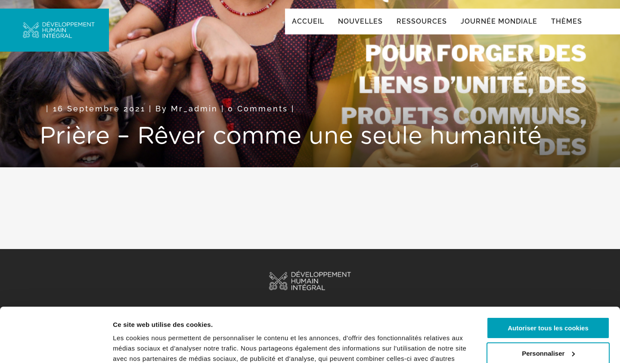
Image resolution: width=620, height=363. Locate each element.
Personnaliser (548, 306)
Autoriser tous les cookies (548, 281)
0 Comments (258, 117)
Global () (554, 18)
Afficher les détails (142, 346)
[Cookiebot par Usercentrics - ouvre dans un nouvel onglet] (55, 346)
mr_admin (194, 117)
